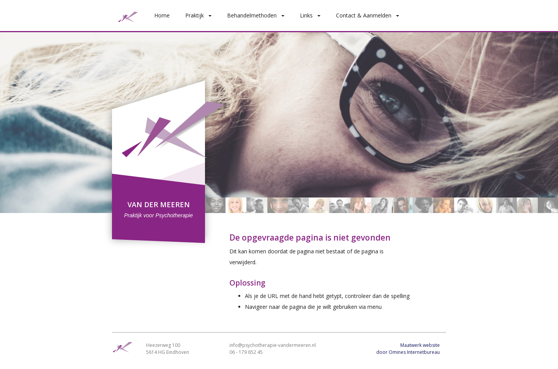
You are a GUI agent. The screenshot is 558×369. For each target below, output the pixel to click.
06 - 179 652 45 (246, 352)
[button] (211, 15)
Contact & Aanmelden (363, 15)
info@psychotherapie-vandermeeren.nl (272, 345)
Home (162, 15)
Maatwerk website (420, 345)
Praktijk (194, 15)
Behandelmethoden (252, 15)
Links (306, 15)
